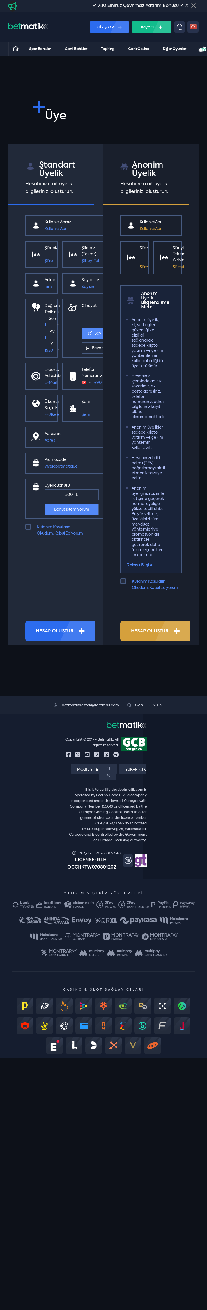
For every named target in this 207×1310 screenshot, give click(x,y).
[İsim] (50, 287)
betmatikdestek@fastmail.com (86, 705)
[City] (90, 415)
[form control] (98, 383)
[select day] (52, 325)
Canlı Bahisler (76, 49)
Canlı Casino (138, 49)
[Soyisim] (90, 287)
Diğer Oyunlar (174, 49)
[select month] (52, 338)
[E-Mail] (53, 383)
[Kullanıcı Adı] (72, 229)
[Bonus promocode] (72, 466)
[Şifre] (51, 261)
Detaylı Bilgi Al (140, 565)
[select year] (52, 351)
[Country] (52, 415)
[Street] (72, 441)
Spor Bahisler (40, 49)
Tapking (108, 49)
